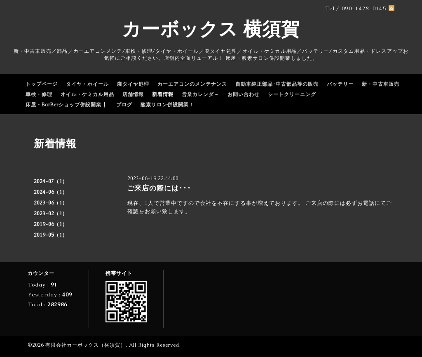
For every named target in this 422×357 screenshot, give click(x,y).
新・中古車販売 (380, 84)
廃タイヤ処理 (133, 84)
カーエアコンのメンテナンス (192, 84)
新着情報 (162, 94)
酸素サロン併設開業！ (167, 104)
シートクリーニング (292, 94)
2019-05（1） (51, 235)
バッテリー (340, 84)
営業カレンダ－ (200, 94)
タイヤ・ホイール (87, 84)
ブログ (124, 104)
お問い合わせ (243, 94)
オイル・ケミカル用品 (87, 94)
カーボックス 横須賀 (211, 29)
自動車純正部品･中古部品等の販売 (277, 84)
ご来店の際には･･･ (159, 188)
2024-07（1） (51, 181)
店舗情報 (133, 94)
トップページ (42, 84)
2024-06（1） (51, 192)
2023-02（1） (51, 213)
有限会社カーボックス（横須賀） (85, 345)
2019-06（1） (51, 224)
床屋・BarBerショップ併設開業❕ (67, 104)
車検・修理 (39, 94)
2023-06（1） (51, 203)
